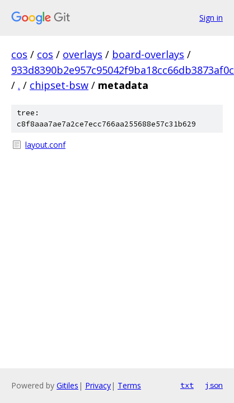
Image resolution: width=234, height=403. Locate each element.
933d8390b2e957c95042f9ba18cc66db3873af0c (122, 70)
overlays (82, 54)
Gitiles (67, 385)
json (214, 385)
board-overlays (148, 54)
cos (19, 54)
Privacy (98, 385)
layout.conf (45, 144)
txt (187, 385)
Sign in (211, 17)
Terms (129, 385)
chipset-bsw (59, 85)
